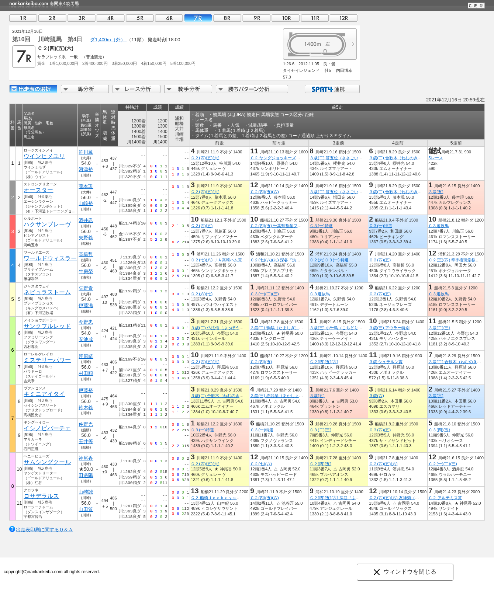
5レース (435, 158)
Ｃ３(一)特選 (321, 225)
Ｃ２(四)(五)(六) (205, 158)
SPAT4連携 (332, 89)
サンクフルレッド (47, 326)
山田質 (86, 509)
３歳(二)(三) (439, 328)
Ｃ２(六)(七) (202, 294)
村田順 (86, 373)
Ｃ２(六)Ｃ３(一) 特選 (329, 260)
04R (111, 18)
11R (315, 18)
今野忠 (86, 322)
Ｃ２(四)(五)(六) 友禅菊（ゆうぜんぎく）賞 (408, 497)
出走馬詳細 (33, 89)
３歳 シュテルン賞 (386, 361)
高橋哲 (86, 254)
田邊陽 (86, 475)
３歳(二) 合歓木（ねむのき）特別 (399, 158)
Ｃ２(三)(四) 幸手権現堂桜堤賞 (456, 260)
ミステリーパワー (47, 360)
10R (286, 18)
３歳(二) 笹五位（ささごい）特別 (340, 158)
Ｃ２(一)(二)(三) (442, 464)
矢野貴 (86, 288)
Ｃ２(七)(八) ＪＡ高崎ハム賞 (216, 260)
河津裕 (86, 169)
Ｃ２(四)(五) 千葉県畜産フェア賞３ (282, 225)
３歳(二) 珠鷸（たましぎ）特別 (278, 328)
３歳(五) (435, 191)
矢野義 (86, 237)
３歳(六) (376, 395)
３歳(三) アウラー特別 (389, 328)
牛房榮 (86, 271)
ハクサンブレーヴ (47, 224)
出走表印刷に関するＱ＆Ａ (44, 529)
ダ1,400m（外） (108, 39)
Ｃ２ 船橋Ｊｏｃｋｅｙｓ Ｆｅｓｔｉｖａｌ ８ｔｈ (240, 497)
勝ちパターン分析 (252, 89)
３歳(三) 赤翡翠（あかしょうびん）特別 (286, 395)
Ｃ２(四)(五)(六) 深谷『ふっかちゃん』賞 (347, 497)
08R (227, 18)
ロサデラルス (41, 496)
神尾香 (86, 458)
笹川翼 (86, 152)
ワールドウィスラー (50, 258)
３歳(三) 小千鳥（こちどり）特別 (340, 328)
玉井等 (86, 441)
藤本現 (86, 186)
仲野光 (86, 424)
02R (52, 18)
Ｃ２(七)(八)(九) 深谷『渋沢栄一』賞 (283, 260)
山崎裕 (86, 203)
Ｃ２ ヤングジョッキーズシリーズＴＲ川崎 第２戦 (297, 158)
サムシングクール (47, 462)
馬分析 (85, 89)
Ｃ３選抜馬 (438, 225)
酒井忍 (86, 220)
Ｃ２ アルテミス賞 (445, 497)
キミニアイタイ (44, 394)
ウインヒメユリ (44, 156)
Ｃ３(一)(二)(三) (264, 294)
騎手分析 (188, 89)
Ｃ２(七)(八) (261, 464)
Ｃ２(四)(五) (202, 225)
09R (256, 18)
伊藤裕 (86, 390)
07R (198, 18)
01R (23, 18)
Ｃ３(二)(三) (320, 430)
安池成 (86, 339)
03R (82, 18)
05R (140, 18)
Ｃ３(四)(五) (380, 430)
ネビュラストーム (47, 292)
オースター (38, 190)
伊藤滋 (86, 305)
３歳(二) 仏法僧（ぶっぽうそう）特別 (225, 328)
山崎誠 (86, 492)
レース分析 (136, 89)
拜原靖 (86, 356)
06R (169, 18)
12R (344, 18)
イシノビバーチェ (47, 428)
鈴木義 (86, 407)
